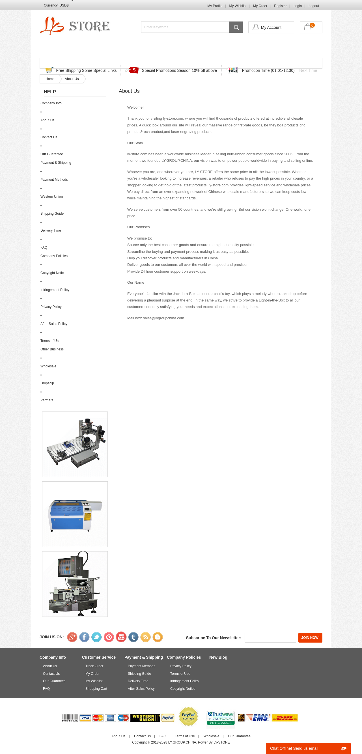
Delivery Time (50, 230)
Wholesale (48, 366)
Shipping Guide (52, 214)
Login (298, 6)
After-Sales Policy (53, 324)
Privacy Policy (51, 307)
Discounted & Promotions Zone (119, 58)
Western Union (51, 197)
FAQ (204, 58)
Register (280, 6)
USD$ (63, 5)
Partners (46, 400)
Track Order (175, 58)
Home (70, 58)
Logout (314, 6)
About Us (72, 79)
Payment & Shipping (55, 163)
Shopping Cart (293, 58)
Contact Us (232, 58)
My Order (260, 6)
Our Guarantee (51, 154)
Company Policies (54, 256)
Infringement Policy (54, 290)
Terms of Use (50, 341)
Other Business (52, 349)
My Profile (214, 6)
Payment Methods (54, 180)
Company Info (51, 103)
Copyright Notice (53, 273)
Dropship (47, 383)
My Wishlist (238, 6)
